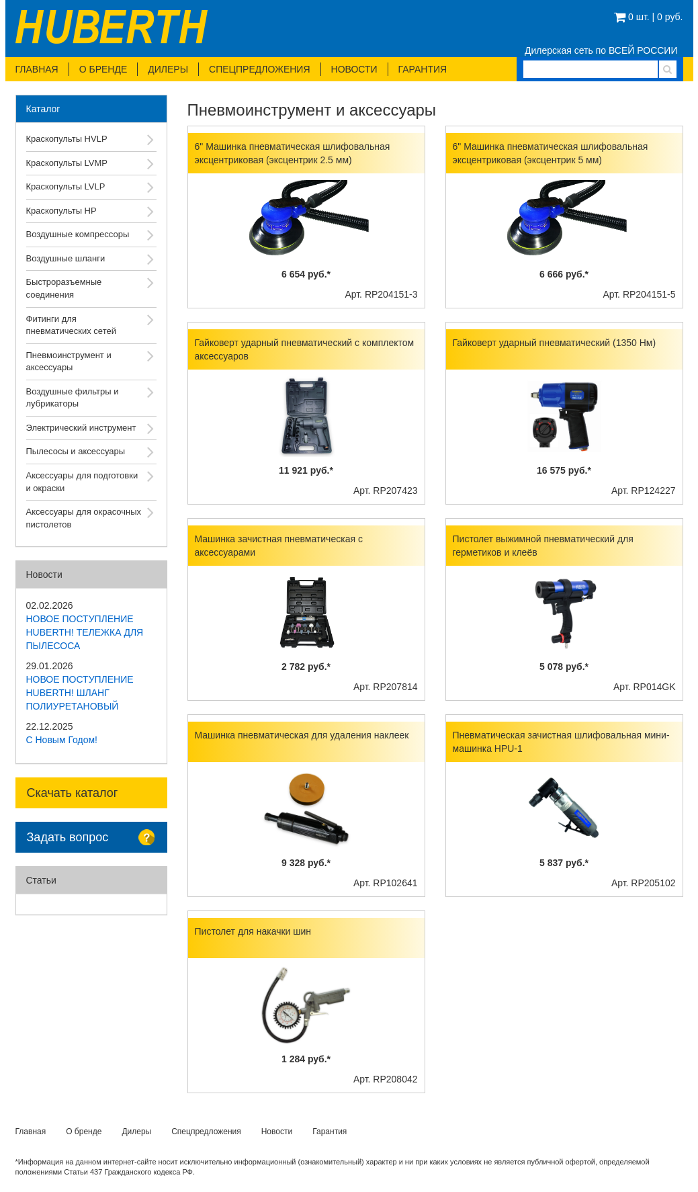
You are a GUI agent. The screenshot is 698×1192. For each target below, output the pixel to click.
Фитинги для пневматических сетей (71, 325)
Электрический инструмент (81, 428)
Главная (36, 69)
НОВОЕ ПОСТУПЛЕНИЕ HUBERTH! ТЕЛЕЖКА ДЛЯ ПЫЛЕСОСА (85, 632)
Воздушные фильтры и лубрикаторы (72, 397)
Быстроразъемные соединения (64, 288)
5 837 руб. (563, 862)
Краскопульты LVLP (65, 186)
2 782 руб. (306, 666)
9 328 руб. (306, 862)
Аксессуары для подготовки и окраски (82, 481)
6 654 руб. (306, 274)
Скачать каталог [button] (72, 793)
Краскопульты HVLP (66, 139)
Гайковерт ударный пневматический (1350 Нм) (554, 342)
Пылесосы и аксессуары (76, 451)
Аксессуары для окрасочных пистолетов (84, 518)
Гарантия (422, 69)
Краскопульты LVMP (67, 163)
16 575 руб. (564, 470)
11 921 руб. (306, 470)
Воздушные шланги (65, 258)
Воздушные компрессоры (78, 234)
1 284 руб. (306, 1059)
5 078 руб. (563, 666)
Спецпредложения (259, 69)
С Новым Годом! (62, 739)
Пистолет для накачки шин (253, 931)
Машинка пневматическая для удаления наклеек (302, 735)
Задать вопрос (68, 837)
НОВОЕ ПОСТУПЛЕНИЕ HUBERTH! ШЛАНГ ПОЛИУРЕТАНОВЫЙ (80, 693)
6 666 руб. (563, 274)
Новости (354, 69)
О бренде (103, 69)
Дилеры (168, 69)
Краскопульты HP (61, 211)
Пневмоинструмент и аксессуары (69, 361)
